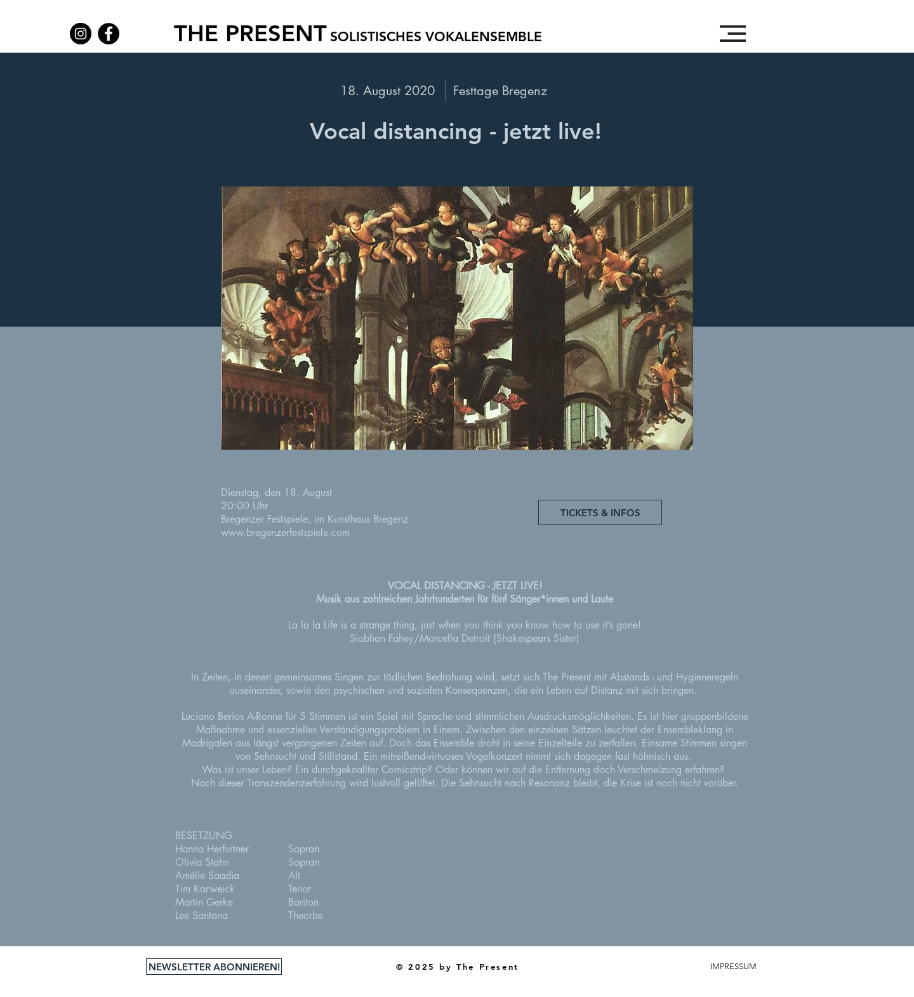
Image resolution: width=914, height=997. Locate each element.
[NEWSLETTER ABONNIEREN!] (214, 966)
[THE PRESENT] (250, 33)
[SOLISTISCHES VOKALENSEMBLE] (436, 37)
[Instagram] (80, 33)
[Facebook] (108, 33)
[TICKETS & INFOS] (600, 512)
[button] (733, 33)
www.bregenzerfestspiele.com (285, 532)
